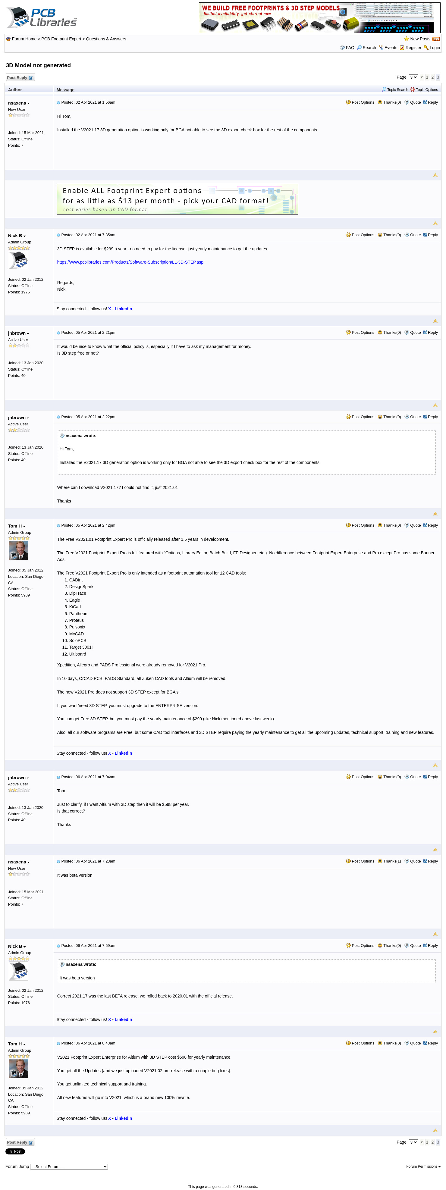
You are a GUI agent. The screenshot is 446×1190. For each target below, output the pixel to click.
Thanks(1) (389, 861)
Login (435, 47)
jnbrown (18, 333)
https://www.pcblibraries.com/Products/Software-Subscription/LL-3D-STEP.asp (130, 262)
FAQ (350, 47)
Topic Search (395, 90)
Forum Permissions (424, 1166)
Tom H (16, 525)
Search (366, 47)
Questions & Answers (106, 38)
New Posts (420, 38)
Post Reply (19, 77)
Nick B (17, 235)
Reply (433, 102)
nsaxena (19, 102)
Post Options (360, 102)
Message (65, 89)
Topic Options (424, 90)
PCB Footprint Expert (61, 38)
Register (413, 47)
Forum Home (24, 38)
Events (387, 47)
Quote (415, 102)
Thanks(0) (389, 102)
